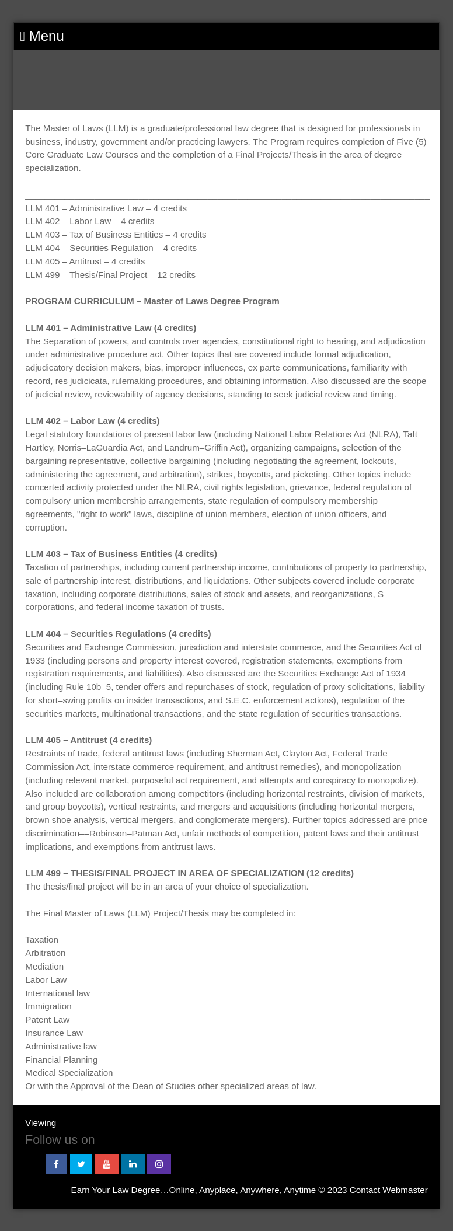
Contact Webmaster (389, 1190)
